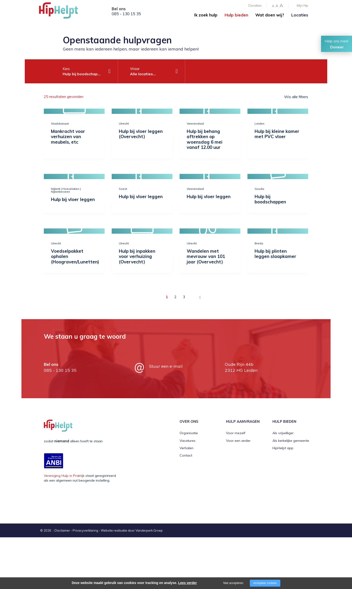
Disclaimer (62, 530)
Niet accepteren (233, 583)
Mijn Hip (302, 5)
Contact (186, 455)
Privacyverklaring (85, 530)
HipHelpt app (282, 448)
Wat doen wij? (269, 14)
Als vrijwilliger (283, 433)
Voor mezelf (235, 433)
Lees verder (187, 583)
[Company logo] (63, 11)
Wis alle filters (296, 96)
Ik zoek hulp (205, 14)
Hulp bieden (236, 14)
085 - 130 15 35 (126, 13)
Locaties (299, 14)
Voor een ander (238, 440)
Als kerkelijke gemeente (290, 440)
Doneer (337, 47)
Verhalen (186, 448)
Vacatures (188, 440)
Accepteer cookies (265, 583)
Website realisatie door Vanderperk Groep (132, 530)
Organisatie (189, 433)
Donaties (255, 5)
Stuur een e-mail (166, 366)
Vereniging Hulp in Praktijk (64, 475)
